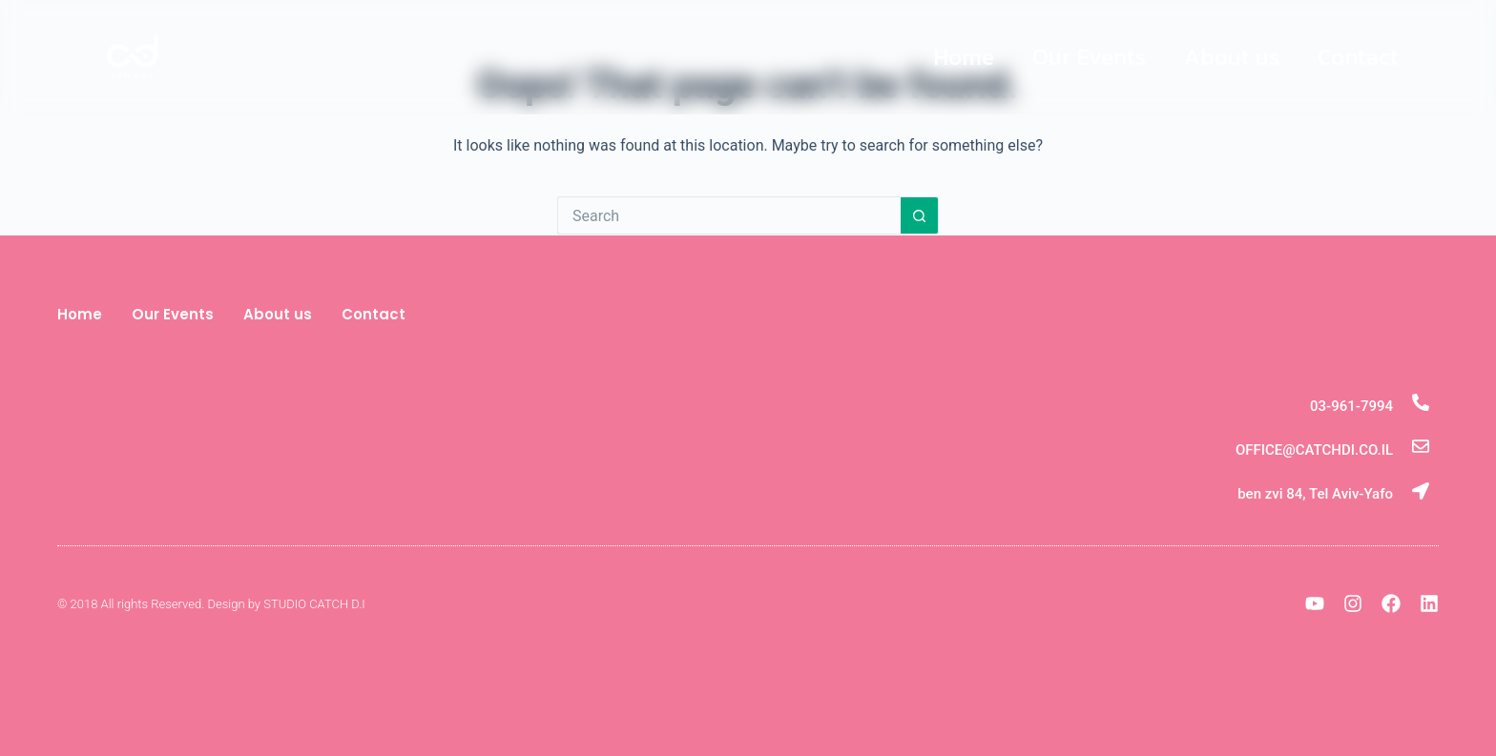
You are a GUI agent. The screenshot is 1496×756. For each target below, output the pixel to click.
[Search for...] (729, 215)
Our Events (1089, 56)
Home (963, 56)
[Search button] (920, 215)
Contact (1358, 56)
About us (1231, 56)
